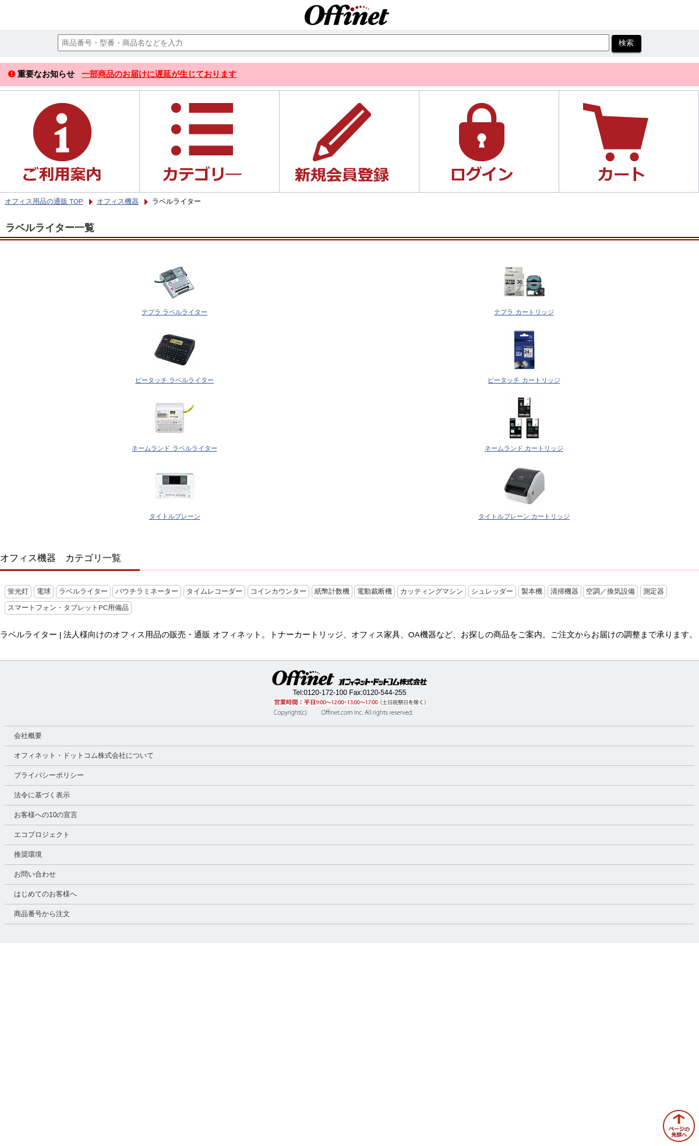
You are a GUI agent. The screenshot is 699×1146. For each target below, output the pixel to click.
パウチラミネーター (146, 591)
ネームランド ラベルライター (174, 448)
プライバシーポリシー (49, 775)
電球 (44, 591)
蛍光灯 (18, 591)
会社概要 (28, 736)
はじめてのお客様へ (45, 894)
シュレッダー (492, 591)
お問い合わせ (35, 874)
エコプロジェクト (42, 835)
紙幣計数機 (332, 591)
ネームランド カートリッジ (524, 448)
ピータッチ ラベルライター (174, 380)
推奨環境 (28, 854)
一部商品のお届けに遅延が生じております (159, 74)
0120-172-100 (325, 693)
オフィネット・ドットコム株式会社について (84, 755)
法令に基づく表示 (42, 795)
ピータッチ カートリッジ (524, 380)
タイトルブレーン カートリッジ (524, 516)
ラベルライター (83, 591)
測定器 (653, 591)
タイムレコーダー (214, 591)
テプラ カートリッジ (523, 311)
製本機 (531, 591)
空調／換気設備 (610, 591)
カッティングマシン (431, 591)
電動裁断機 (374, 591)
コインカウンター (278, 591)
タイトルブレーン (174, 516)
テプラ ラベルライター (174, 311)
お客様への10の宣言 (45, 815)
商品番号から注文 (42, 914)
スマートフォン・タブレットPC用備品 (68, 607)
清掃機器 (564, 591)
